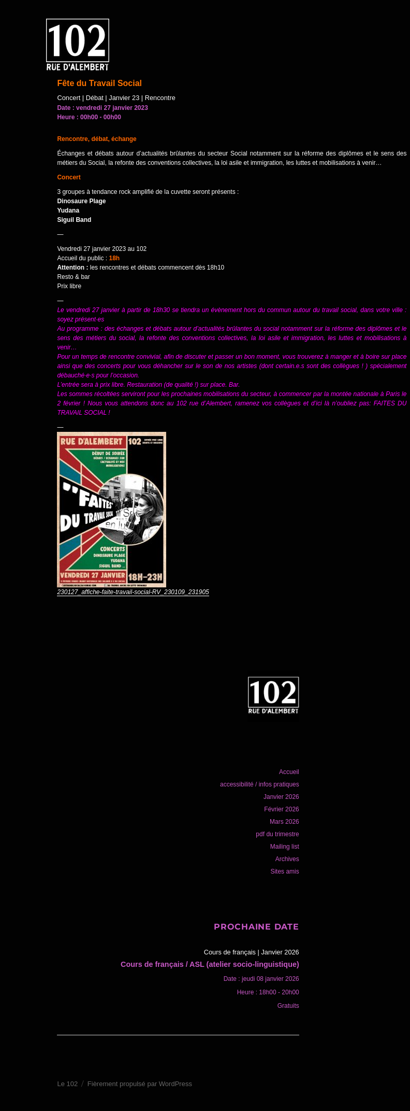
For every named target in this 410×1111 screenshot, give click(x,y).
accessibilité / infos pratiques (259, 784)
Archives (287, 859)
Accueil (289, 772)
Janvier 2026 (281, 796)
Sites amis (284, 871)
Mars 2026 (284, 821)
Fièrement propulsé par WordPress (139, 1084)
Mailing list (284, 846)
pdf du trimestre (277, 834)
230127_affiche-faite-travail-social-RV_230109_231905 (133, 592)
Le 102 (67, 1084)
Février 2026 (281, 809)
